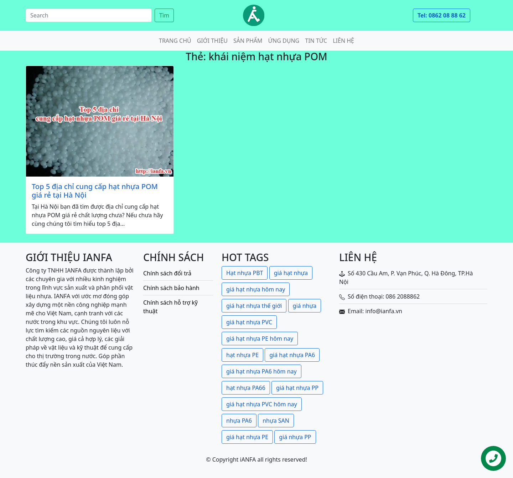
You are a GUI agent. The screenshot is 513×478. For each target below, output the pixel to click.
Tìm (164, 15)
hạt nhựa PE (242, 355)
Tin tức (316, 41)
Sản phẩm (248, 41)
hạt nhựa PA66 (245, 388)
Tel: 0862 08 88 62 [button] (442, 15)
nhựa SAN (276, 420)
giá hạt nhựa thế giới (254, 306)
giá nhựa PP (295, 437)
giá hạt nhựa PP (297, 388)
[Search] (89, 15)
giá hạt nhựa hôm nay (255, 289)
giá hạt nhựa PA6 (292, 355)
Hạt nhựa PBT (244, 273)
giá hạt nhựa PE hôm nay (259, 338)
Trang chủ (175, 41)
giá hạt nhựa (291, 273)
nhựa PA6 (239, 420)
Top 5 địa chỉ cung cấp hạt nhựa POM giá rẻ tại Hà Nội (95, 190)
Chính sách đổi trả (167, 273)
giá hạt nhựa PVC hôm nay (261, 404)
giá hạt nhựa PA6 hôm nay (261, 371)
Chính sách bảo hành (171, 288)
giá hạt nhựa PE (247, 437)
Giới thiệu (212, 41)
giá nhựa (305, 306)
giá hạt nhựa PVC (249, 322)
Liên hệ (343, 41)
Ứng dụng (284, 41)
